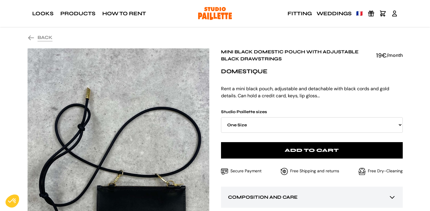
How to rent (124, 13)
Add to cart (312, 150)
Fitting (300, 13)
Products (77, 13)
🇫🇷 (359, 13)
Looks (42, 13)
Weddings (334, 13)
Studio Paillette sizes (312, 121)
